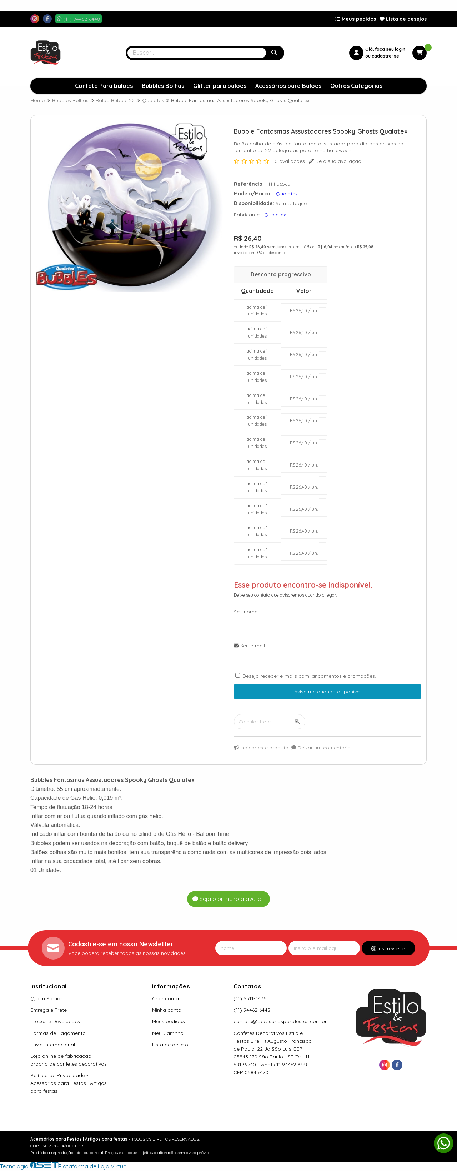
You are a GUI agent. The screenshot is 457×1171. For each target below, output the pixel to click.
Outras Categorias (356, 85)
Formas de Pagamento (58, 1033)
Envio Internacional (52, 1044)
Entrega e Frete (48, 1010)
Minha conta (166, 1010)
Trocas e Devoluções (55, 1021)
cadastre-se (385, 56)
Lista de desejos (403, 19)
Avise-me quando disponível (327, 691)
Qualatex (275, 214)
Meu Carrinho (168, 1033)
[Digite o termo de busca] (196, 53)
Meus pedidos (355, 19)
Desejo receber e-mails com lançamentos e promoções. (309, 676)
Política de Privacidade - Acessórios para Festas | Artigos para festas (68, 1083)
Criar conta (165, 998)
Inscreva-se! (388, 948)
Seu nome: (246, 611)
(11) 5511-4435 (250, 998)
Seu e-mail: (250, 645)
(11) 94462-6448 (251, 1010)
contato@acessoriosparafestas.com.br (280, 1021)
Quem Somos (46, 998)
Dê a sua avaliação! (335, 161)
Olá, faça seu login (385, 49)
